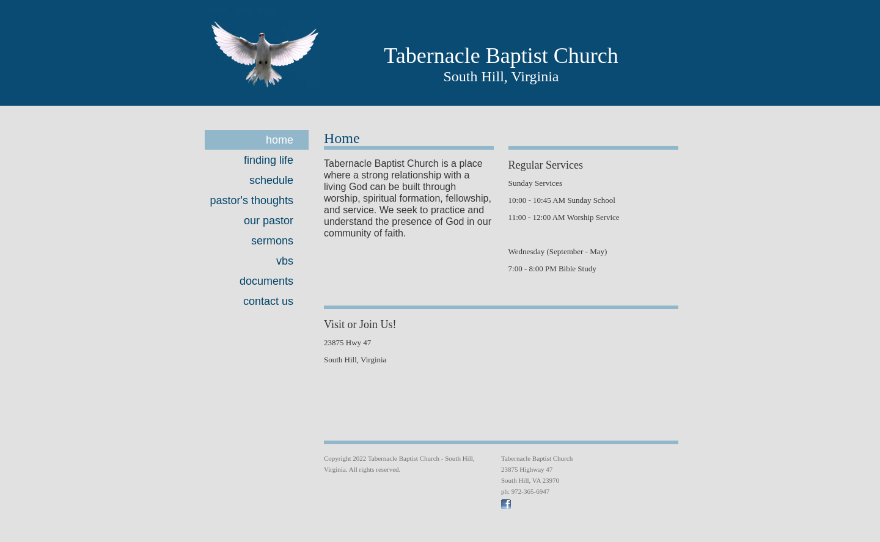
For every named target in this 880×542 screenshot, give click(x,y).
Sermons (272, 241)
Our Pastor (268, 220)
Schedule (271, 180)
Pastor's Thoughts (251, 200)
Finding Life (268, 160)
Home (279, 140)
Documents (266, 281)
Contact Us (268, 301)
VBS (284, 261)
